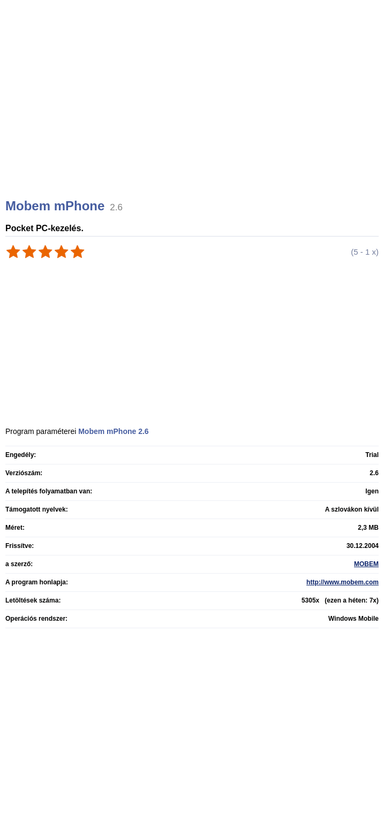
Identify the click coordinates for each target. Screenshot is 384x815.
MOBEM (366, 564)
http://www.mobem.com (342, 582)
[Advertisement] (193, 112)
